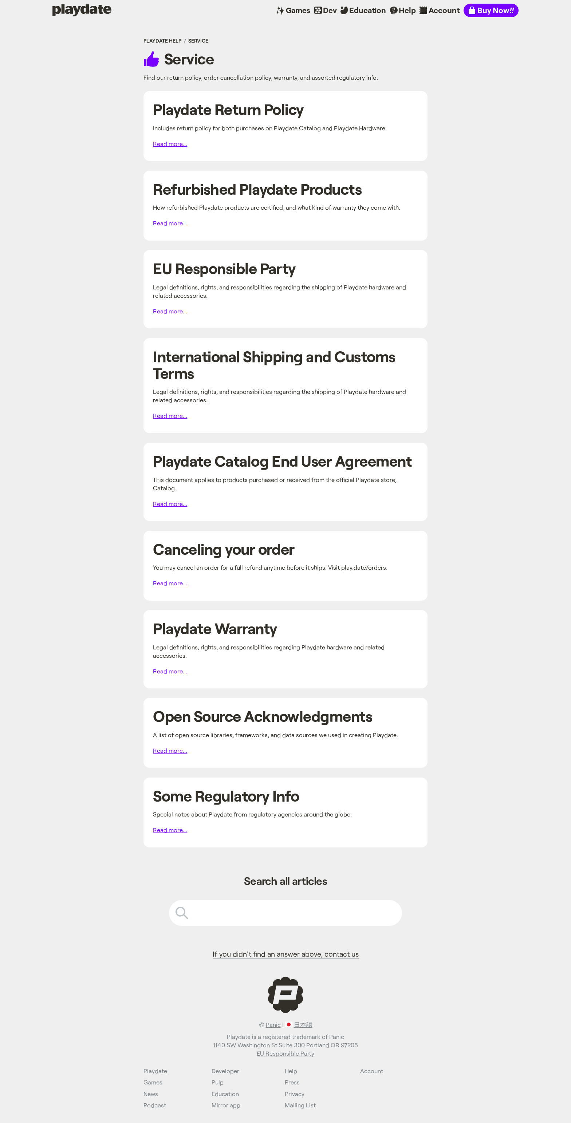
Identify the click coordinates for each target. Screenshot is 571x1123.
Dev (330, 10)
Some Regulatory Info (226, 795)
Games (298, 10)
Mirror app (226, 1105)
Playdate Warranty (215, 628)
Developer (225, 1070)
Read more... (170, 143)
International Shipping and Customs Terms (274, 364)
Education (367, 10)
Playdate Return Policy (228, 109)
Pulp (218, 1082)
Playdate (67, 10)
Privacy (294, 1093)
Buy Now (495, 10)
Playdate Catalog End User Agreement (282, 460)
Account (444, 10)
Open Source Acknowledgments (262, 716)
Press (292, 1082)
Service (198, 40)
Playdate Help (162, 40)
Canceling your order (224, 548)
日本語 (303, 1024)
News (150, 1093)
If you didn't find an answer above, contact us (286, 953)
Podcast (154, 1105)
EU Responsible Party (224, 268)
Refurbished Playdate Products (257, 188)
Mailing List (300, 1105)
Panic (273, 1024)
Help (407, 10)
